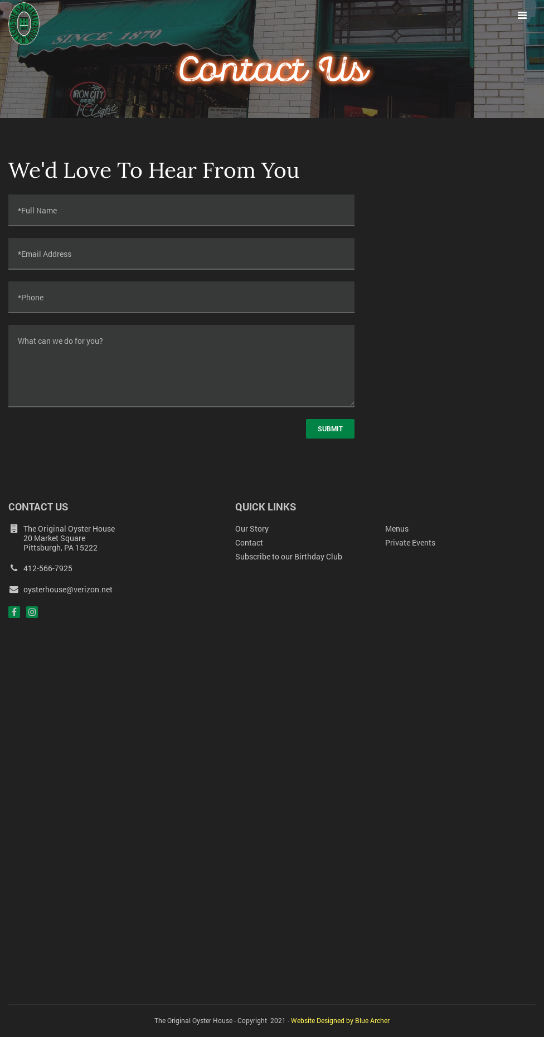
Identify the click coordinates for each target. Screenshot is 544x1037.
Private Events (410, 542)
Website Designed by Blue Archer (340, 1020)
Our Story (252, 528)
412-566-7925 (40, 568)
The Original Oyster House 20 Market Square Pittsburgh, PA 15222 (69, 538)
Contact (249, 542)
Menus (397, 528)
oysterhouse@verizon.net (60, 590)
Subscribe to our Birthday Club (288, 556)
